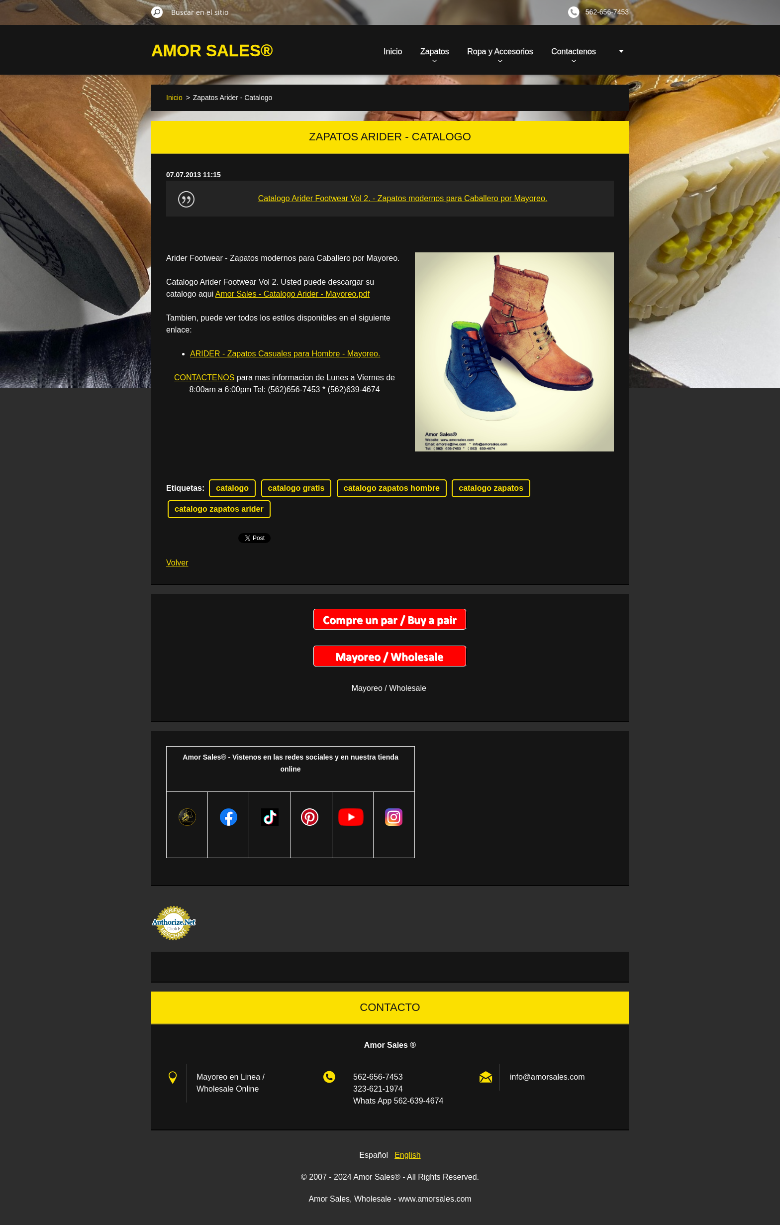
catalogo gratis (296, 488)
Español (373, 1155)
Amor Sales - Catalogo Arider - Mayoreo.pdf (292, 294)
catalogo (232, 488)
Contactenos (573, 54)
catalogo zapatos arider (219, 509)
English (407, 1155)
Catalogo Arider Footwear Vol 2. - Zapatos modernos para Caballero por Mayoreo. (403, 198)
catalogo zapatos (491, 488)
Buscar (157, 12)
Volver (177, 562)
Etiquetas (184, 488)
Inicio (393, 51)
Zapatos (434, 54)
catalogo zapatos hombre (392, 488)
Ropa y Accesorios (500, 54)
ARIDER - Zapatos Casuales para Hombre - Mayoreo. (285, 353)
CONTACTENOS (204, 377)
